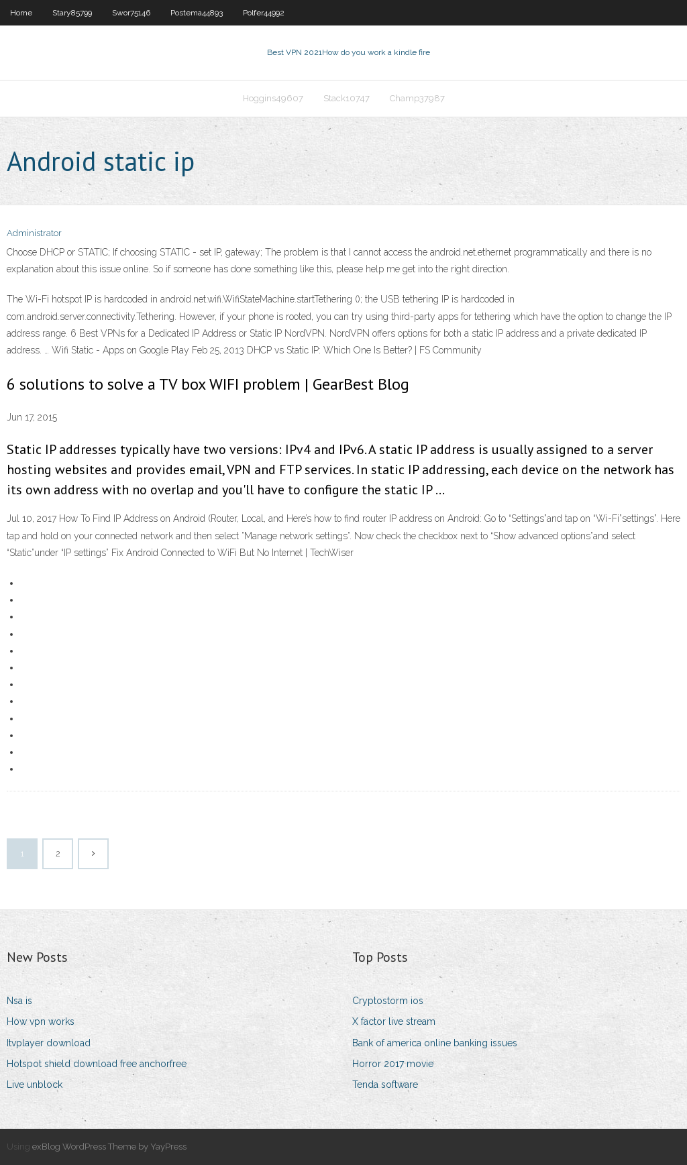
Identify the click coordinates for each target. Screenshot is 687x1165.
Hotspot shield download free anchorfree (97, 1063)
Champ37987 (417, 98)
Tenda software (385, 1084)
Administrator (34, 233)
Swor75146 (131, 12)
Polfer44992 (263, 12)
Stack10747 (346, 98)
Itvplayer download (49, 1043)
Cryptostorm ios (387, 1000)
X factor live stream (393, 1021)
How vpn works (40, 1021)
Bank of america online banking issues (434, 1043)
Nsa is (19, 1000)
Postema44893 (196, 12)
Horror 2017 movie (392, 1063)
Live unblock (34, 1084)
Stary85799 (72, 12)
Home (21, 12)
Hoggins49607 (273, 98)
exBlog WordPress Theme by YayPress (109, 1147)
